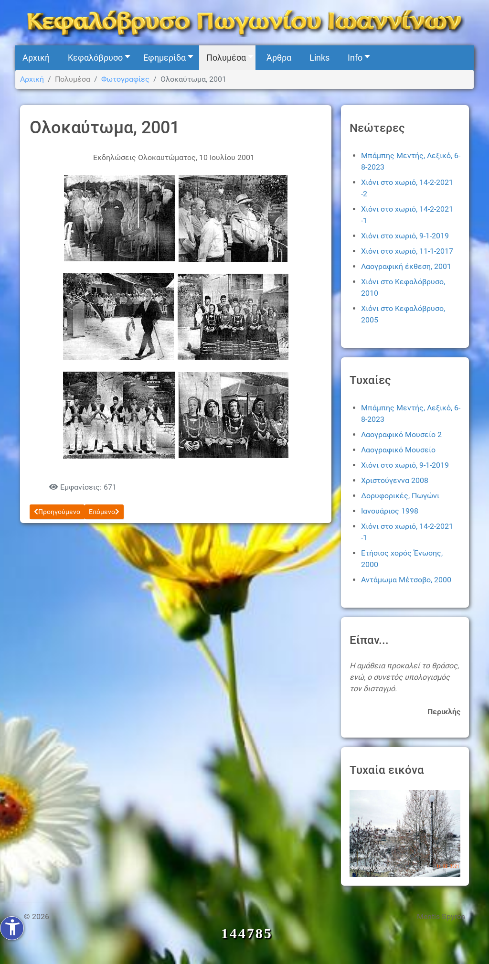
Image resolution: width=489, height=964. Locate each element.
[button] (96, 57)
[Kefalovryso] (244, 22)
